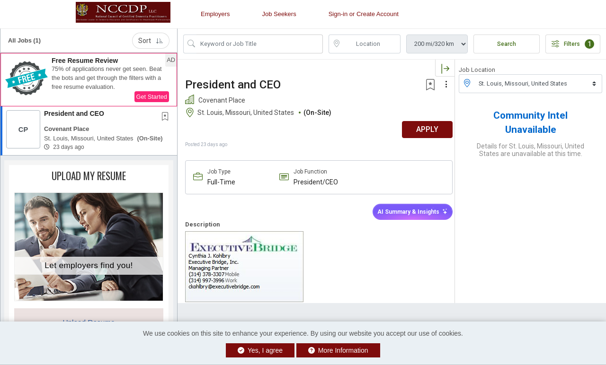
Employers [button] (215, 13)
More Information (338, 350)
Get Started (151, 96)
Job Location (477, 69)
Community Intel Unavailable (530, 122)
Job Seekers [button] (279, 13)
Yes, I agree (260, 350)
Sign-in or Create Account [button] (364, 13)
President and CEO (74, 113)
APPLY (421, 129)
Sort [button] (150, 40)
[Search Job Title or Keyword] (259, 44)
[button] (88, 80)
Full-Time (221, 182)
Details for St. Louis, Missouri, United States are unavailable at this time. (530, 149)
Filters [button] (573, 44)
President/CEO (314, 182)
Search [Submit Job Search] (506, 44)
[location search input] (371, 44)
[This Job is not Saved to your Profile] (167, 117)
